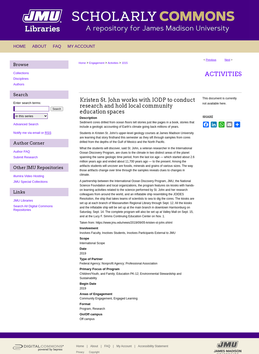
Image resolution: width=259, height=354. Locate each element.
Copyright (94, 352)
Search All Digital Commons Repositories (33, 208)
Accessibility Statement (153, 346)
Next (227, 59)
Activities (113, 62)
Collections (21, 73)
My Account (124, 346)
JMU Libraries (23, 200)
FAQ (107, 346)
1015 (125, 62)
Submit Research (25, 157)
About (94, 346)
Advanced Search (26, 124)
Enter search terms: (27, 103)
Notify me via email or (32, 133)
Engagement (96, 62)
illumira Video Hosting (28, 176)
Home (82, 62)
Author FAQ (21, 151)
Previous (211, 59)
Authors (18, 84)
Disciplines (21, 78)
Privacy (80, 352)
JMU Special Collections (30, 181)
